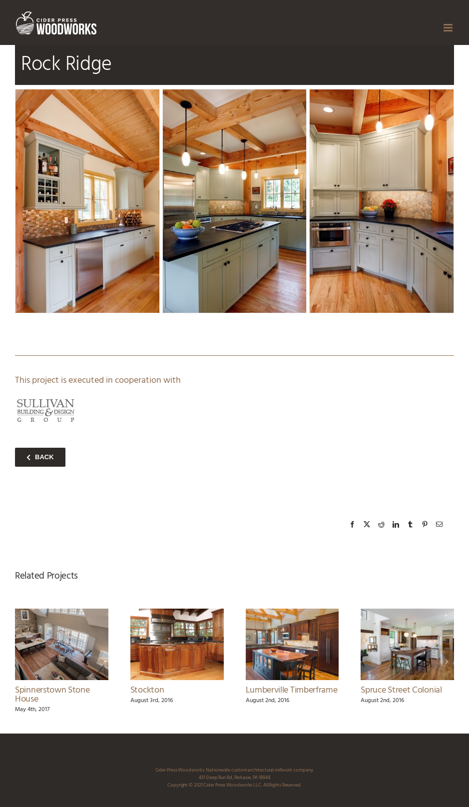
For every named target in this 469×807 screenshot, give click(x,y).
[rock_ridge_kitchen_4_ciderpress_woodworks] (382, 201)
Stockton (147, 690)
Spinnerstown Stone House (52, 695)
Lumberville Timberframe (292, 690)
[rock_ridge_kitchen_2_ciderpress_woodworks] (87, 201)
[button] (22, 661)
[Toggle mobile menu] (449, 27)
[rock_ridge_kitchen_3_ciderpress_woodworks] (235, 201)
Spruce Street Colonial (401, 690)
